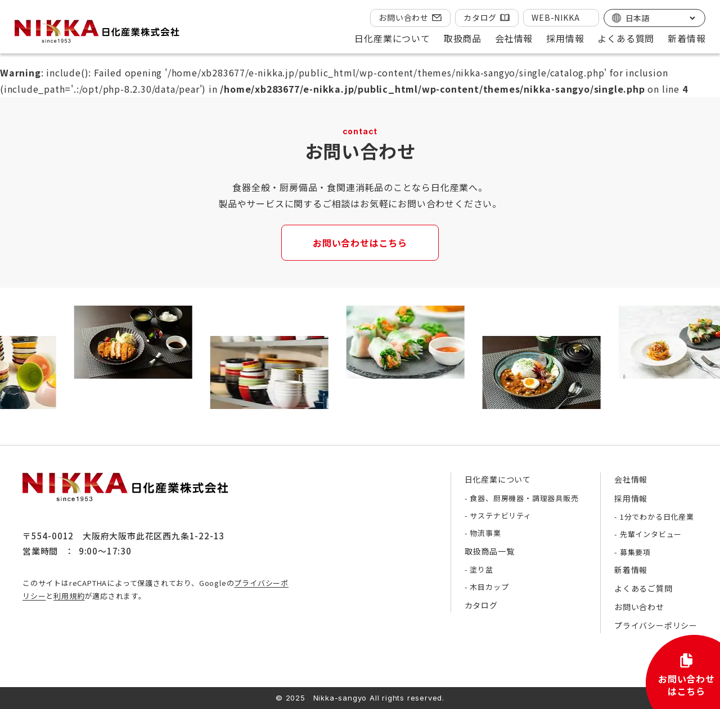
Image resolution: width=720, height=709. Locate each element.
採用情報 (630, 498)
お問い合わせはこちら (360, 242)
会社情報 (630, 479)
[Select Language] (660, 18)
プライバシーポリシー (656, 625)
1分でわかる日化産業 (657, 516)
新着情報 (686, 38)
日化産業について (498, 479)
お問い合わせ (404, 17)
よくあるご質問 (643, 588)
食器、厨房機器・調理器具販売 (524, 498)
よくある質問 (625, 38)
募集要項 (635, 552)
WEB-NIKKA (555, 17)
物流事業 (485, 533)
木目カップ (489, 586)
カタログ (480, 17)
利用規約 (68, 595)
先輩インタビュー (651, 534)
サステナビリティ (500, 515)
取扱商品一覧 (490, 551)
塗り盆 (481, 569)
